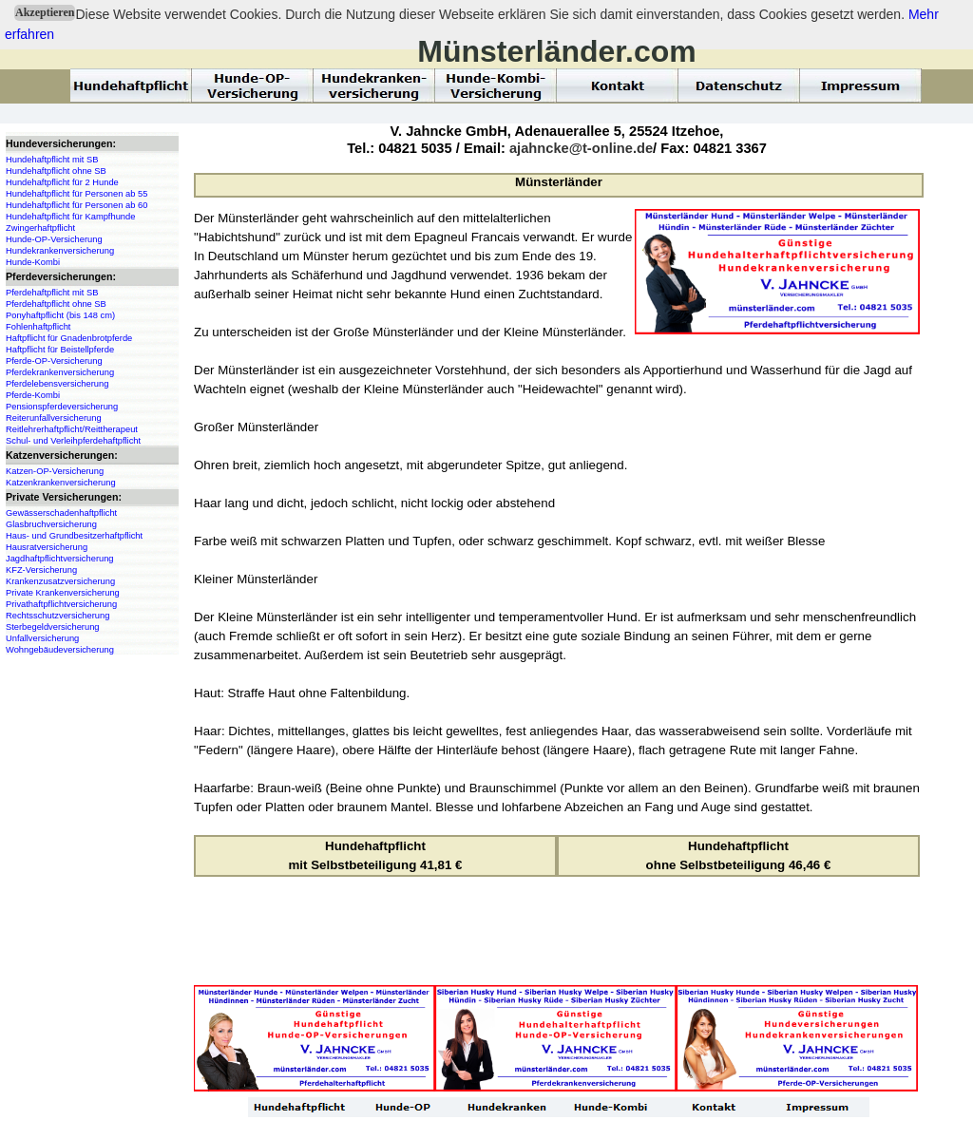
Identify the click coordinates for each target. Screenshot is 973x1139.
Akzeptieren (44, 12)
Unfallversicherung (42, 638)
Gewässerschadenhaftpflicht (61, 513)
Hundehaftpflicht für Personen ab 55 (76, 194)
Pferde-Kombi (33, 395)
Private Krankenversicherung (63, 593)
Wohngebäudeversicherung (60, 650)
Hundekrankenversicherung (60, 251)
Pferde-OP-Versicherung (54, 361)
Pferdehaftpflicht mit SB (52, 292)
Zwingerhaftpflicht (40, 228)
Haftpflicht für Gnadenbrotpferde (69, 338)
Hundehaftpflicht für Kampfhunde (70, 216)
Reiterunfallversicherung (54, 418)
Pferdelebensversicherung (57, 384)
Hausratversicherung (46, 547)
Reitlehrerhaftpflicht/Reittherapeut (72, 429)
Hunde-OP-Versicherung (54, 239)
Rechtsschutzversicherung (57, 615)
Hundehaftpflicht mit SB (52, 159)
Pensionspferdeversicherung (62, 406)
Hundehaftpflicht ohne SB (56, 171)
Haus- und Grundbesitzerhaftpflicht (74, 536)
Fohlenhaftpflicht (38, 327)
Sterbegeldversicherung (53, 627)
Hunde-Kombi (33, 262)
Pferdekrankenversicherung (60, 372)
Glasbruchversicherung (51, 524)
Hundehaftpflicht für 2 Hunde (62, 182)
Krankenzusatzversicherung (60, 581)
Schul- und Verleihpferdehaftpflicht (73, 441)
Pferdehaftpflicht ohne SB (56, 304)
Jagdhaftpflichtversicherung (60, 558)
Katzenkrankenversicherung (61, 482)
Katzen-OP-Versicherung (55, 471)
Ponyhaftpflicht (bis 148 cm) (60, 315)
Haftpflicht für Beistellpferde (60, 349)
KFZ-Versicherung (41, 570)
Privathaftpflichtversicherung (61, 604)
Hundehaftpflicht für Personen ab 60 (76, 205)
